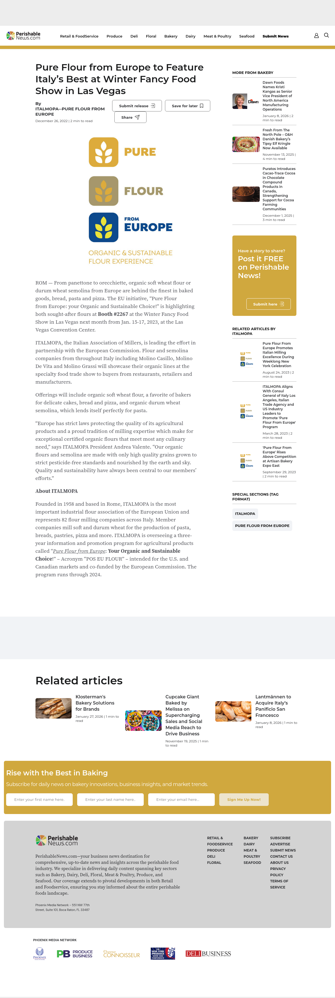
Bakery (171, 36)
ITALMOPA (245, 513)
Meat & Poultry (217, 36)
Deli (134, 36)
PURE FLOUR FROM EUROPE (262, 525)
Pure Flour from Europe (79, 550)
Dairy (190, 36)
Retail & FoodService (79, 36)
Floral (151, 36)
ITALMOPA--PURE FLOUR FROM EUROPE (70, 111)
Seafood (246, 36)
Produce (114, 36)
